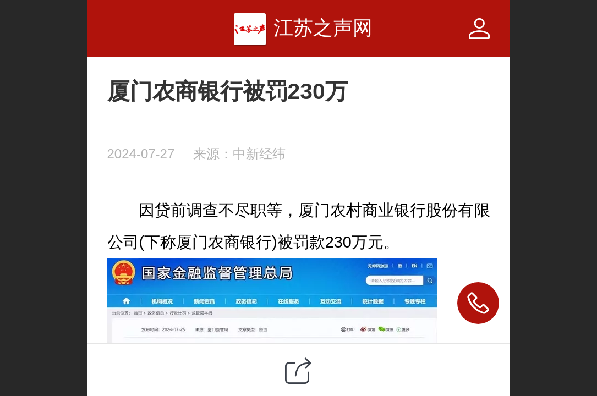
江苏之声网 (323, 27)
